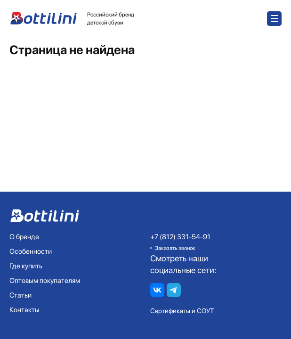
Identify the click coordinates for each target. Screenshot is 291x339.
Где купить (25, 266)
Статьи (20, 295)
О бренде (24, 237)
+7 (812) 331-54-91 (180, 237)
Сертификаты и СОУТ (182, 311)
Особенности (30, 251)
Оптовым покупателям (44, 280)
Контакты (24, 310)
